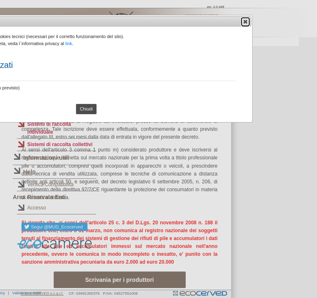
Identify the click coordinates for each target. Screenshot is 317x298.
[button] (245, 21)
